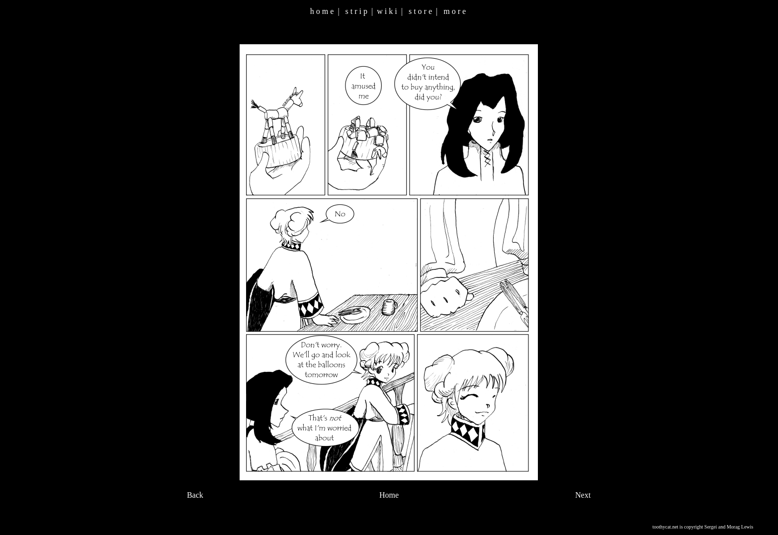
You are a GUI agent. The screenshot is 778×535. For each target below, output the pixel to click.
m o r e (454, 11)
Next (583, 495)
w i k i (387, 11)
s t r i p (356, 11)
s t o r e (420, 11)
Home (389, 495)
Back (195, 495)
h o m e (322, 11)
